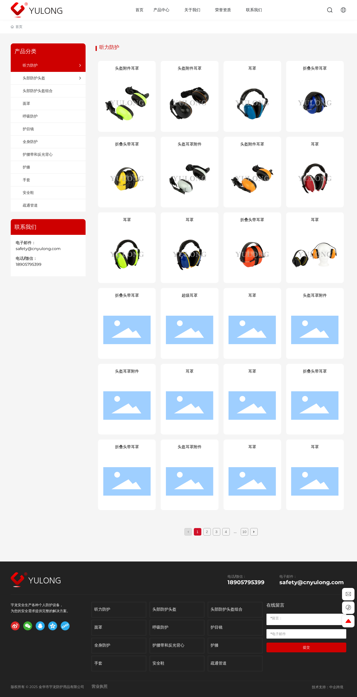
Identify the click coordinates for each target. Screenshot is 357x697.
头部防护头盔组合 (226, 609)
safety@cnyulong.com (38, 248)
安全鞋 (158, 663)
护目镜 (217, 627)
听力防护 (102, 609)
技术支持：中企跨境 (327, 687)
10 (244, 532)
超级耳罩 (190, 295)
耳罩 (252, 68)
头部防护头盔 (164, 609)
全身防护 (102, 645)
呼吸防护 (160, 627)
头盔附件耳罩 (127, 68)
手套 (98, 663)
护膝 (215, 645)
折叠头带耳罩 (315, 68)
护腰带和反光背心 (168, 645)
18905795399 (28, 264)
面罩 (98, 627)
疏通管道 (219, 663)
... (235, 532)
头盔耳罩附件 (190, 144)
